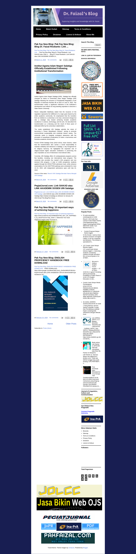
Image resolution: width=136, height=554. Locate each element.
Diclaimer (57, 35)
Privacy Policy (42, 35)
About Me (90, 35)
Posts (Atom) (47, 328)
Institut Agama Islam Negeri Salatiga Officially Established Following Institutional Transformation (53, 68)
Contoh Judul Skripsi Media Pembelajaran (91, 283)
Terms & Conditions (82, 29)
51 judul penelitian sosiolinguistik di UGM (90, 216)
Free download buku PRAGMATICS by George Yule (96, 371)
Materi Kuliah (51, 29)
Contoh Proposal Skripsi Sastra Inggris (91, 232)
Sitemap (65, 29)
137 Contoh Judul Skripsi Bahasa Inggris (91, 246)
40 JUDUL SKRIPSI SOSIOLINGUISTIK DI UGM (92, 303)
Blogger (85, 548)
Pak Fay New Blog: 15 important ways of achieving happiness (54, 208)
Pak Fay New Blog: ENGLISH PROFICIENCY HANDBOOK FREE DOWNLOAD (51, 260)
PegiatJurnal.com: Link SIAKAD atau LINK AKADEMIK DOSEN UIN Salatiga (54, 186)
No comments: (52, 60)
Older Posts (71, 324)
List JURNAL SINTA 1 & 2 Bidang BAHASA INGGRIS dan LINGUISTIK (96, 322)
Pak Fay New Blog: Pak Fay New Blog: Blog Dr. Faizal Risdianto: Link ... (54, 45)
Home (38, 29)
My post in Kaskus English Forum (95, 264)
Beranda (85, 431)
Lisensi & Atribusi (73, 35)
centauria (71, 548)
